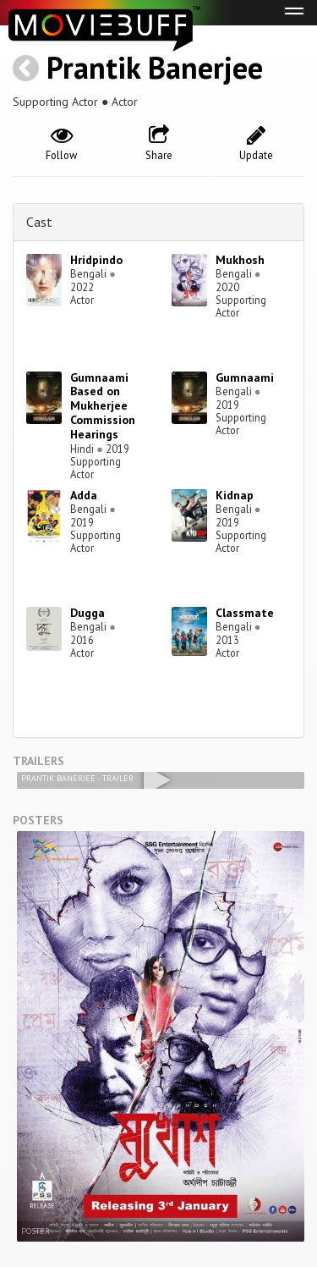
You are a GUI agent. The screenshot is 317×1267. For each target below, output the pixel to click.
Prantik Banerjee (154, 67)
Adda (83, 495)
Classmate (245, 612)
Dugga (87, 612)
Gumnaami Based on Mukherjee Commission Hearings (102, 406)
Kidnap (235, 495)
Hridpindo (96, 259)
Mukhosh (240, 259)
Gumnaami (245, 377)
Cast (39, 221)
